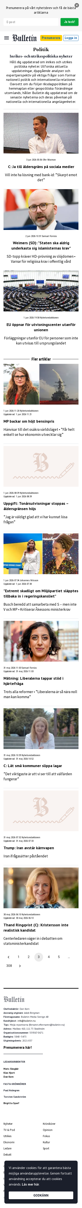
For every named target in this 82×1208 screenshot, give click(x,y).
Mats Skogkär (11, 1068)
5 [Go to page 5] (58, 957)
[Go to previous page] (8, 957)
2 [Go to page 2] (28, 957)
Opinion (47, 1130)
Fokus (46, 1136)
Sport (46, 1148)
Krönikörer (49, 1124)
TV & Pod (9, 1130)
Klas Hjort (9, 1072)
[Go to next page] (20, 966)
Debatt (7, 1154)
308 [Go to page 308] (9, 966)
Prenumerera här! (17, 1047)
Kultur (46, 1142)
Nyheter (7, 1124)
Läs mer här (30, 1184)
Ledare (7, 1148)
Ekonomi (8, 1142)
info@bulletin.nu (26, 1020)
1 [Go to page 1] (18, 957)
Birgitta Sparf (11, 1103)
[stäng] (77, 5)
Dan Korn (8, 1076)
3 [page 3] (38, 957)
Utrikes (7, 1136)
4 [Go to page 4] (48, 957)
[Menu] (6, 38)
